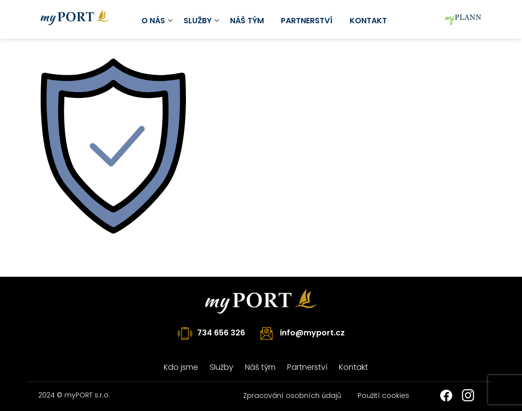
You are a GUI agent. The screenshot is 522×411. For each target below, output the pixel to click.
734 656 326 (221, 332)
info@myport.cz (312, 332)
